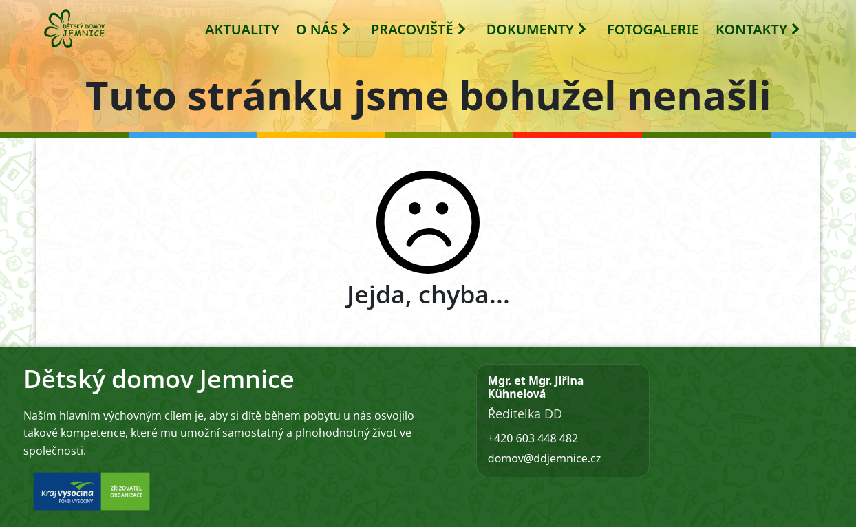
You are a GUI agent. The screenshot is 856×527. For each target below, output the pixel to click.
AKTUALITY (242, 29)
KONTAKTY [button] (758, 29)
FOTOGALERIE (653, 29)
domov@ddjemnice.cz (544, 458)
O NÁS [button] (324, 29)
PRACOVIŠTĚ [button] (419, 29)
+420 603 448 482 (533, 438)
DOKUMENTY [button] (537, 29)
